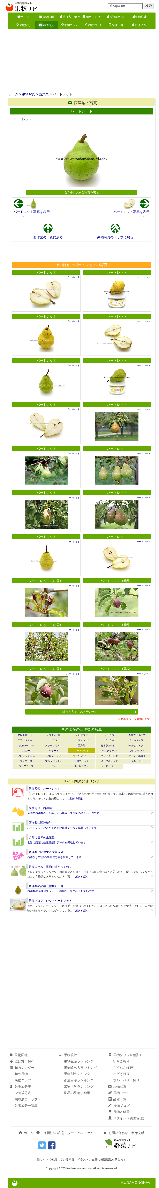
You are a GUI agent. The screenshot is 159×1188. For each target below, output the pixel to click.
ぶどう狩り (121, 1074)
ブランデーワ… (81, 756)
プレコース (26, 761)
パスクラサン (109, 750)
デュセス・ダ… (137, 745)
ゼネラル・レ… (109, 745)
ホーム (23, 16)
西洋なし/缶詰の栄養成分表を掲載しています (54, 857)
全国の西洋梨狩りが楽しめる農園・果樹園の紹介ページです (63, 813)
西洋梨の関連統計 (40, 822)
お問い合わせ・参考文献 (123, 1133)
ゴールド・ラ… (137, 740)
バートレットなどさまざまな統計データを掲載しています (62, 827)
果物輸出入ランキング (80, 1067)
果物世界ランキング (78, 1086)
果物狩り (23, 25)
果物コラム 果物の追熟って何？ (50, 866)
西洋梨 (44, 94)
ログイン (139, 25)
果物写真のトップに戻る (115, 237)
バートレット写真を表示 (32, 212)
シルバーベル (26, 745)
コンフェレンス (81, 740)
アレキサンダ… (26, 735)
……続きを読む (74, 798)
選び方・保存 (69, 16)
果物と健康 (119, 1112)
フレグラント (137, 750)
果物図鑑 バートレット (44, 788)
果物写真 (46, 25)
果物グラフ (23, 1080)
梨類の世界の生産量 (42, 837)
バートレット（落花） (116, 669)
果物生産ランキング (78, 1061)
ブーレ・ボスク (137, 756)
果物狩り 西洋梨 (40, 808)
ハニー (26, 750)
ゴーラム (109, 740)
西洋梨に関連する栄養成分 (46, 852)
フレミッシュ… (26, 756)
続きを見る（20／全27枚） (99, 711)
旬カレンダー (93, 16)
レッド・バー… (109, 766)
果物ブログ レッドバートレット (50, 900)
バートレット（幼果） (46, 581)
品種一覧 (115, 25)
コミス (54, 740)
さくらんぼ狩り (124, 1067)
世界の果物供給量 (77, 1093)
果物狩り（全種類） (125, 1055)
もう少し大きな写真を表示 (81, 192)
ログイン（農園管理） (127, 1118)
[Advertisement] (79, 61)
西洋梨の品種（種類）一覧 (46, 886)
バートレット (22, 216)
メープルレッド (109, 761)
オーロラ (109, 735)
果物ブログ (93, 25)
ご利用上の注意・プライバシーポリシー (68, 1133)
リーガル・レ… (53, 766)
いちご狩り (121, 1061)
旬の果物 (21, 1074)
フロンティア (53, 756)
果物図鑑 (46, 16)
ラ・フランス (26, 766)
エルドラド (81, 735)
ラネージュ (137, 761)
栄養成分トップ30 (28, 1099)
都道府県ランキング (78, 1080)
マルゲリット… (53, 761)
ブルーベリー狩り (126, 1080)
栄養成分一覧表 (26, 1105)
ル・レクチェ (81, 766)
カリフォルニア (137, 735)
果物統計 (139, 16)
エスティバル (53, 735)
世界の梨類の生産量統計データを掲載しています (56, 842)
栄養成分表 (116, 16)
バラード (54, 750)
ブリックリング (109, 756)
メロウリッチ (81, 761)
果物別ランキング (77, 1074)
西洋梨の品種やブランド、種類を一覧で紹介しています (60, 891)
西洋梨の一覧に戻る (48, 237)
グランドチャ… (26, 740)
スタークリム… (53, 745)
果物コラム (69, 25)
